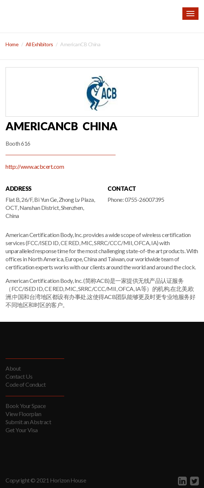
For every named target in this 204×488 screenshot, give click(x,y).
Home (12, 44)
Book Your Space (26, 405)
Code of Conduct (26, 384)
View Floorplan (23, 413)
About (13, 368)
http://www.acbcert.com (35, 166)
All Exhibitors (39, 44)
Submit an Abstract (28, 421)
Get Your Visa (22, 429)
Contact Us (19, 376)
